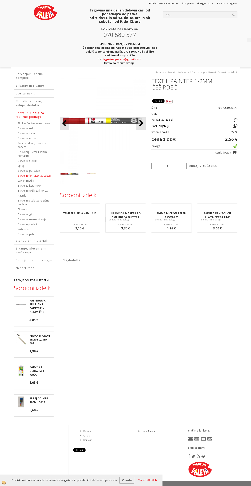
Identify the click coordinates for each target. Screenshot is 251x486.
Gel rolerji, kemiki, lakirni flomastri (32, 154)
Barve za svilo (26, 133)
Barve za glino (26, 214)
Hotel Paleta (148, 431)
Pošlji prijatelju (160, 126)
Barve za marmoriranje (32, 219)
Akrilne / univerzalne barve (34, 123)
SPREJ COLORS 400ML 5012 (38, 400)
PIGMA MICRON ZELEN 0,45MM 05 (171, 215)
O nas (86, 435)
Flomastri (23, 209)
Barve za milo (26, 128)
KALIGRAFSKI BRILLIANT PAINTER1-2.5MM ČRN (37, 306)
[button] (141, 123)
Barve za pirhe (26, 234)
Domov (160, 72)
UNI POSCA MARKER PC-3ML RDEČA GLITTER (125, 215)
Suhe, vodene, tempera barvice (32, 145)
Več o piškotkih (147, 480)
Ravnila (22, 195)
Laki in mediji (26, 180)
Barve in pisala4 (27, 224)
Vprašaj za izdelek (162, 119)
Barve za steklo (27, 161)
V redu (127, 480)
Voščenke (23, 229)
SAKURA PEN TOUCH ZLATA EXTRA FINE (217, 215)
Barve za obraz (27, 138)
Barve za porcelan (29, 170)
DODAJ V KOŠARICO (203, 166)
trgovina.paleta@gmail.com (122, 59)
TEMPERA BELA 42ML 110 (79, 213)
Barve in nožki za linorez (33, 190)
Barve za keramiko (29, 185)
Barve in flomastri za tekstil (34, 175)
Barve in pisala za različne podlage (33, 202)
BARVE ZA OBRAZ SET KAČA (36, 370)
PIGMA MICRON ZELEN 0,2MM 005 (39, 339)
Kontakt (87, 440)
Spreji (21, 165)
